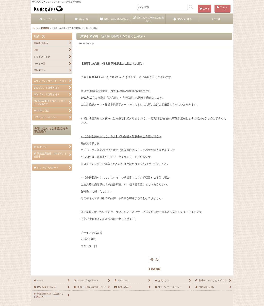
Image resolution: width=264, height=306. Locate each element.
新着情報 (154, 269)
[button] (216, 19)
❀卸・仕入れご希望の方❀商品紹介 (51, 130)
